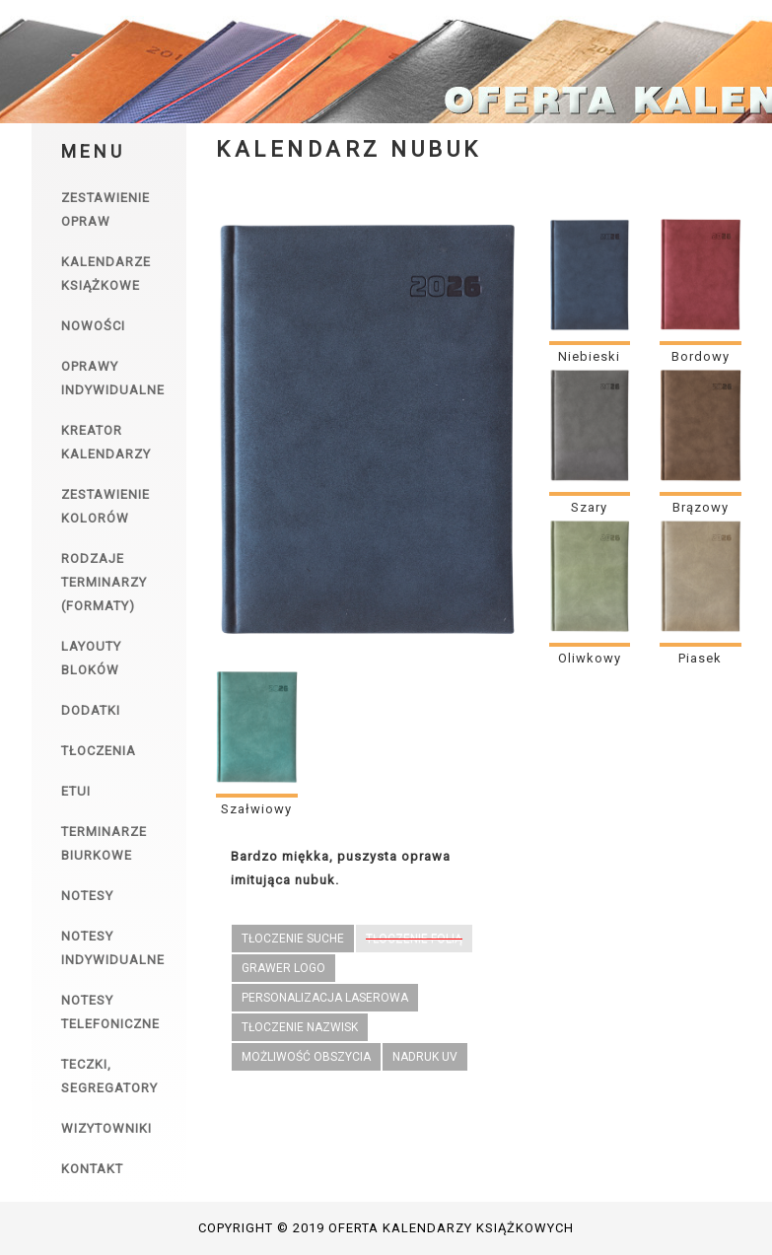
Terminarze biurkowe (104, 843)
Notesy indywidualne (113, 948)
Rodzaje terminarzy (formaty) (104, 582)
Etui (76, 791)
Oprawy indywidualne (113, 378)
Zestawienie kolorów (105, 506)
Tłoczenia (98, 750)
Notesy (87, 895)
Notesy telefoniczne (110, 1012)
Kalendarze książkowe (106, 273)
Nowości (93, 325)
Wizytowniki (106, 1128)
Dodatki (90, 710)
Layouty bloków (91, 658)
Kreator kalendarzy (106, 442)
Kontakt (92, 1168)
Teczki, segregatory (109, 1076)
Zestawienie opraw (105, 209)
